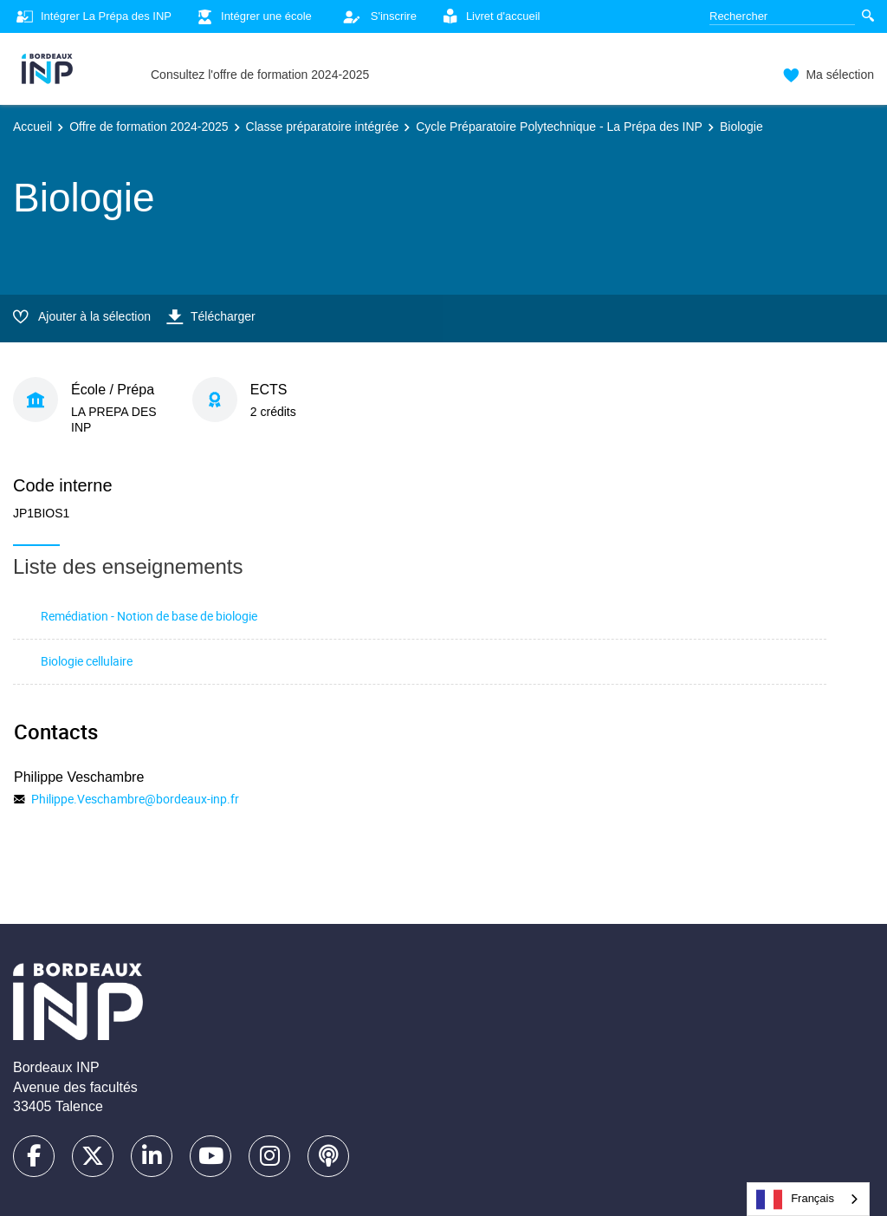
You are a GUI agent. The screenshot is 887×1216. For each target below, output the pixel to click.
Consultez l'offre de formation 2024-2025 (260, 74)
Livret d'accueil (489, 17)
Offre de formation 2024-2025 (148, 126)
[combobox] (808, 1199)
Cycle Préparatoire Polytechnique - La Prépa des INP (559, 126)
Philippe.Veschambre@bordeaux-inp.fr (135, 798)
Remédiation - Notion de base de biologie (149, 616)
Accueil (32, 126)
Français (795, 1199)
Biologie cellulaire (87, 661)
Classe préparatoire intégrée (322, 126)
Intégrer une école (252, 17)
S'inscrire (375, 16)
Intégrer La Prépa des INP (92, 17)
